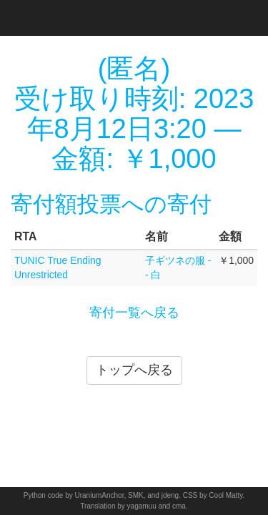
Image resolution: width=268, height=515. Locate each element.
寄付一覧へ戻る (134, 312)
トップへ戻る (134, 370)
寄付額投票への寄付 (111, 204)
